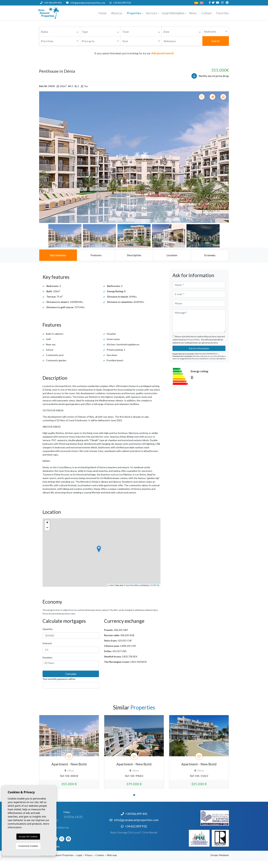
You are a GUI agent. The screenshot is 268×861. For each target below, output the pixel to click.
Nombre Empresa (58, 13)
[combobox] (59, 31)
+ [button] (47, 522)
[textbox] (60, 32)
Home (102, 13)
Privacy (88, 855)
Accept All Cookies (28, 836)
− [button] (47, 528)
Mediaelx (224, 855)
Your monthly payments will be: (59, 678)
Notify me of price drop (210, 76)
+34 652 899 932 (120, 2)
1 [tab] (134, 795)
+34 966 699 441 (51, 2)
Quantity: (48, 629)
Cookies (99, 855)
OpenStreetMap (132, 585)
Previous (43, 157)
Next (224, 157)
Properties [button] (134, 13)
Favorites (222, 13)
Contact (206, 13)
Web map (112, 855)
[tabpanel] (69, 751)
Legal (79, 855)
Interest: (47, 643)
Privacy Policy (193, 339)
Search (215, 41)
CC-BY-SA (154, 585)
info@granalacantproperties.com (87, 2)
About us (116, 13)
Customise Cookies (28, 845)
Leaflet (111, 585)
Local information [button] (173, 13)
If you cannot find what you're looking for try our (134, 53)
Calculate (70, 673)
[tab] (58, 255)
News (193, 13)
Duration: (48, 657)
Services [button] (151, 13)
